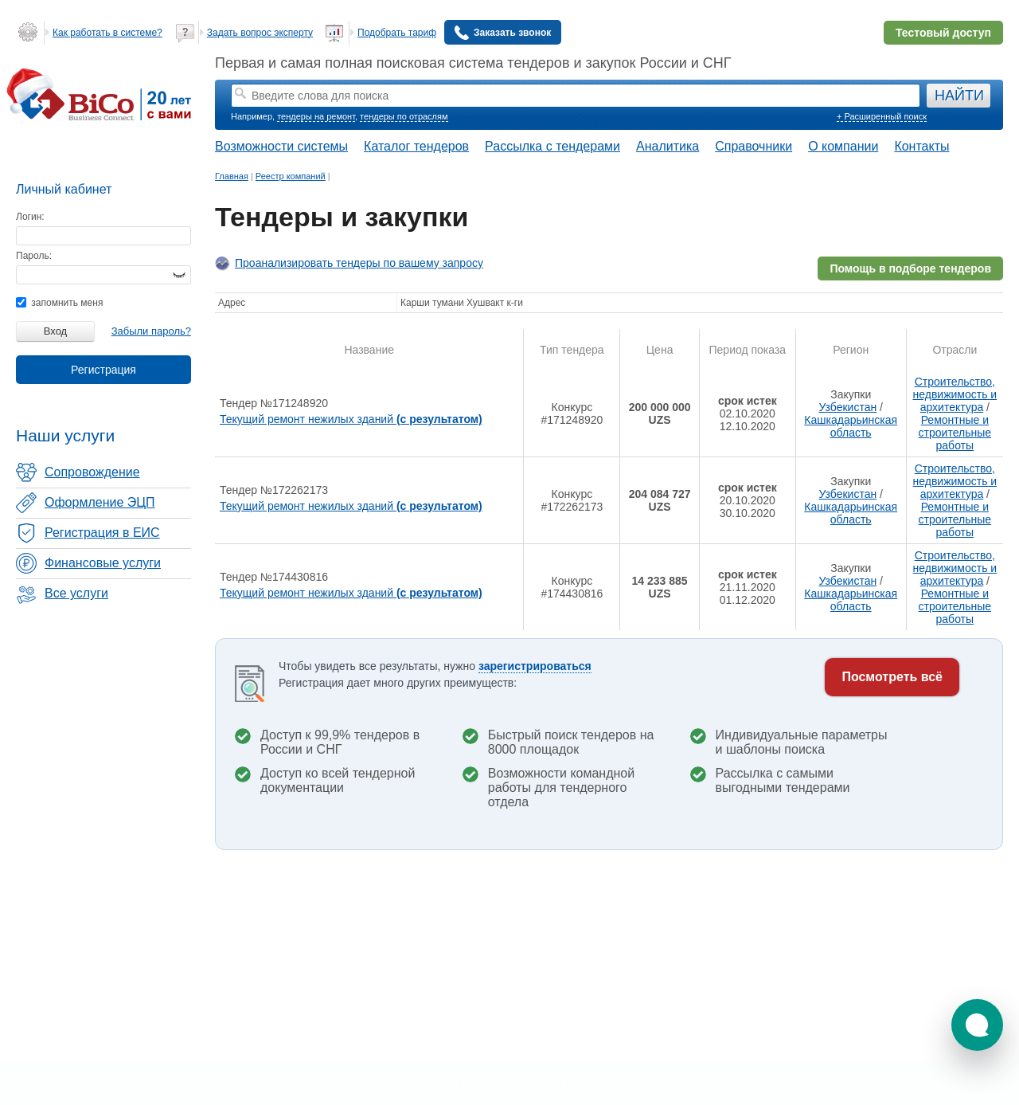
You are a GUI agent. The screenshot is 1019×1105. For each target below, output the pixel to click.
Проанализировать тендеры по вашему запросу (359, 263)
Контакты (921, 146)
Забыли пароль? (151, 331)
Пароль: (34, 255)
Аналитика (667, 146)
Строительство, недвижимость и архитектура (955, 394)
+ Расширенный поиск (882, 116)
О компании (843, 146)
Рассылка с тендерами (552, 146)
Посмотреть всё (892, 677)
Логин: (30, 216)
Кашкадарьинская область (850, 426)
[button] (977, 1025)
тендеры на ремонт (316, 116)
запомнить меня (59, 302)
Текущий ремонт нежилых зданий (351, 419)
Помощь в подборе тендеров (910, 268)
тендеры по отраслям (403, 116)
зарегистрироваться (534, 666)
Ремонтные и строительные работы (955, 432)
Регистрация (103, 369)
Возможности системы (281, 146)
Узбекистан (847, 407)
